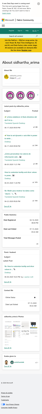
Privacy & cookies (7, 393)
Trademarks (5, 400)
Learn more (6, 13)
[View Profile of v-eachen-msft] (28, 277)
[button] (8, 325)
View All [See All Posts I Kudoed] (7, 282)
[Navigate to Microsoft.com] (8, 20)
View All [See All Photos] (8, 348)
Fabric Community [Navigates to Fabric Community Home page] (25, 20)
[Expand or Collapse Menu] (3, 25)
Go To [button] (34, 31)
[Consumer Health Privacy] (21, 407)
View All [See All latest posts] (7, 206)
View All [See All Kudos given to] (8, 366)
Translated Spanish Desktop (15, 123)
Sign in (20, 30)
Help (27, 30)
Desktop (8, 141)
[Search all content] (23, 36)
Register (11, 30)
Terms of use (5, 396)
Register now (26, 50)
